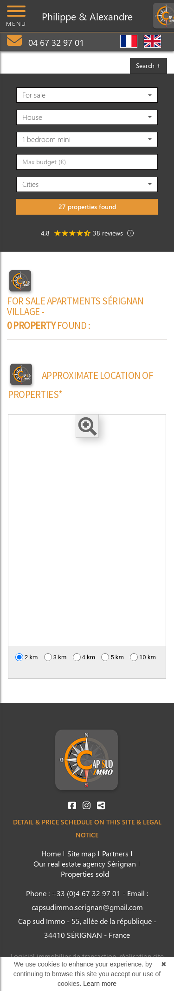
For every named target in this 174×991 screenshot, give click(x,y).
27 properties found (87, 206)
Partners (115, 853)
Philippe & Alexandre (87, 16)
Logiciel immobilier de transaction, (65, 956)
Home (51, 853)
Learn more (99, 983)
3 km (55, 657)
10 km (143, 657)
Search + (148, 65)
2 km (26, 657)
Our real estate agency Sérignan (84, 863)
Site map (81, 853)
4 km (84, 657)
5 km (112, 657)
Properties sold (85, 874)
